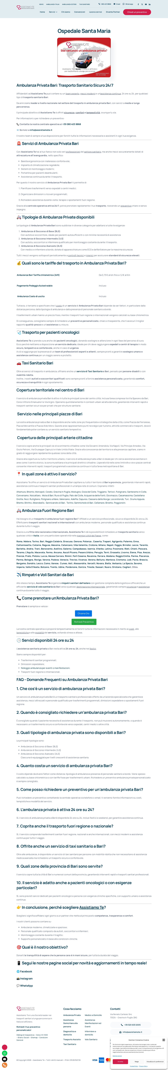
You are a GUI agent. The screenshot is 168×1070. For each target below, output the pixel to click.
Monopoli (40, 491)
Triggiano (102, 491)
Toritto (69, 502)
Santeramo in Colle (136, 491)
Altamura (21, 491)
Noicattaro (35, 495)
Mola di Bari (47, 495)
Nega (137, 1061)
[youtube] (146, 4)
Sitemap (34, 1037)
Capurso (83, 499)
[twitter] (142, 4)
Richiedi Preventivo (84, 621)
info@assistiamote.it (41, 130)
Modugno (76, 491)
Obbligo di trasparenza (25, 1035)
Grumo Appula (136, 499)
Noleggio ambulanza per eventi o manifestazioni (45, 668)
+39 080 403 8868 (71, 124)
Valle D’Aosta (32, 567)
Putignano (121, 491)
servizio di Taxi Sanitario (90, 371)
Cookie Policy (134, 1066)
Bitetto (20, 502)
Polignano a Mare (49, 499)
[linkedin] (149, 4)
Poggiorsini (119, 502)
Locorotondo (117, 499)
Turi (127, 499)
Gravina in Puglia (62, 491)
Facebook (26, 971)
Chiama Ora (83, 613)
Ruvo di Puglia (61, 495)
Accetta (120, 1061)
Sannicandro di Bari (55, 502)
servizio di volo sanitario (40, 586)
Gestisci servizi (117, 1056)
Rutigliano (35, 499)
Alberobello (38, 502)
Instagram (26, 978)
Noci (26, 499)
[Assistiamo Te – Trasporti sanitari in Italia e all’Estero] (25, 5)
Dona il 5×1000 (42, 1035)
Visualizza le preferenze (155, 1061)
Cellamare (99, 502)
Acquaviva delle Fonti (94, 495)
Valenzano (64, 499)
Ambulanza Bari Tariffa (28, 275)
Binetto (109, 502)
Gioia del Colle (89, 491)
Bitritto (28, 502)
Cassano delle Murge (99, 499)
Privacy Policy (143, 1066)
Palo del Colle (76, 495)
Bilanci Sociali (23, 1037)
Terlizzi (111, 491)
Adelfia (74, 499)
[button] (164, 1040)
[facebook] (138, 4)
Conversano (22, 495)
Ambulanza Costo (26, 296)
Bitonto (30, 491)
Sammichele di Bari (83, 502)
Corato (49, 491)
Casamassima (125, 495)
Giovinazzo (112, 495)
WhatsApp (26, 985)
